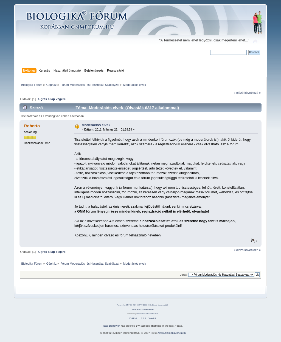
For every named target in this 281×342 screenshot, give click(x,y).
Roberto (32, 125)
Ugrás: (183, 274)
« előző (238, 92)
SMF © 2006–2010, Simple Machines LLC (152, 305)
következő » (253, 92)
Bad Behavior (111, 325)
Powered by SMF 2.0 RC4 (126, 305)
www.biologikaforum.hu (172, 332)
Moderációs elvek (96, 125)
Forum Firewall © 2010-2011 (147, 314)
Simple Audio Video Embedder (142, 309)
